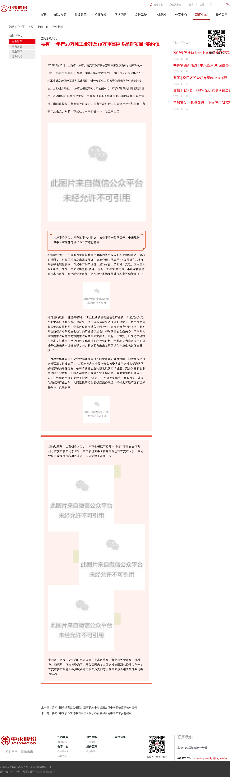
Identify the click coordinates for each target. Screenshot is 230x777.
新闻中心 (43, 26)
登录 (191, 4)
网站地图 (26, 771)
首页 (43, 14)
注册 (202, 4)
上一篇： (89, 707)
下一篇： (86, 713)
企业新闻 (57, 26)
